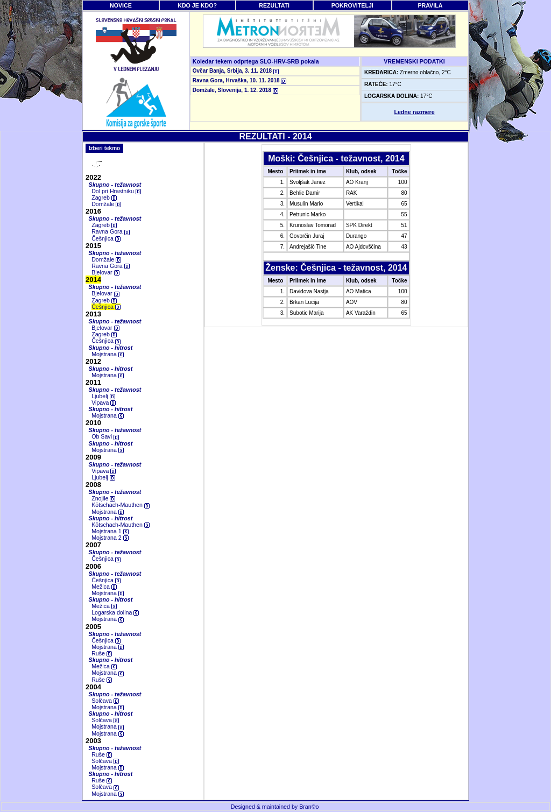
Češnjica (106, 238)
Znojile (103, 498)
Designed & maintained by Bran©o (275, 806)
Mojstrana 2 (110, 537)
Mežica (104, 586)
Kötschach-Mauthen (120, 505)
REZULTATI (274, 5)
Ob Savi (105, 436)
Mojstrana (107, 354)
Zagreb (104, 197)
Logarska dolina (115, 612)
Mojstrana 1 (110, 531)
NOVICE (121, 5)
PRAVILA (430, 5)
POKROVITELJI (352, 5)
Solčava (105, 700)
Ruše (101, 653)
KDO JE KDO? (197, 5)
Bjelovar (105, 272)
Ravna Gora (110, 231)
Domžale (106, 204)
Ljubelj (103, 396)
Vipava (103, 402)
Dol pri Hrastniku (116, 191)
